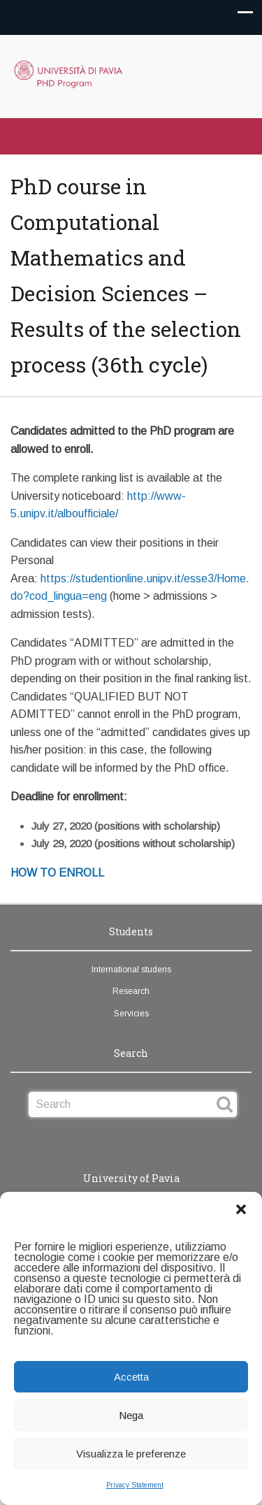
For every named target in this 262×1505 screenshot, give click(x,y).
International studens (131, 969)
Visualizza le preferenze (131, 1454)
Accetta (131, 1377)
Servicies (131, 1013)
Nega (131, 1415)
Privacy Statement (134, 1485)
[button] (241, 1209)
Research (131, 991)
